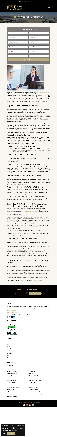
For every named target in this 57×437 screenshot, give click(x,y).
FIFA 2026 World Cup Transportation (37, 394)
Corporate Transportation (12, 376)
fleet (45, 241)
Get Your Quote (28, 59)
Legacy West (19, 160)
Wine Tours (31, 373)
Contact (8, 360)
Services (8, 346)
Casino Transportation (33, 387)
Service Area (9, 348)
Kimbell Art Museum (27, 170)
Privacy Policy (10, 362)
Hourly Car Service (11, 382)
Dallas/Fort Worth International (42, 92)
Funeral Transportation (34, 369)
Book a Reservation (35, 294)
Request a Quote (21, 294)
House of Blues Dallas (43, 232)
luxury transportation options (28, 211)
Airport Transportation (11, 369)
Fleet (8, 351)
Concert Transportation (12, 373)
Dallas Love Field (10, 148)
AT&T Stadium (19, 189)
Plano (15, 157)
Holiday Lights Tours (11, 380)
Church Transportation (33, 389)
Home (8, 342)
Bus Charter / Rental (33, 385)
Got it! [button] (4, 433)
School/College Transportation (35, 380)
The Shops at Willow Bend (30, 160)
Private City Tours (10, 389)
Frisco (8, 178)
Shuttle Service (10, 391)
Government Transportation (35, 391)
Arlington (13, 189)
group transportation (17, 233)
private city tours (24, 225)
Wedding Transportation (12, 396)
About (8, 344)
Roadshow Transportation (34, 378)
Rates (8, 355)
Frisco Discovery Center (36, 181)
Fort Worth (9, 166)
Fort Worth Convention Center (40, 218)
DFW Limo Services (25, 402)
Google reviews (42, 277)
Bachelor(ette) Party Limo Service (14, 371)
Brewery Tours (32, 371)
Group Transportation (11, 378)
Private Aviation (32, 382)
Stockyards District (33, 168)
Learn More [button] (14, 430)
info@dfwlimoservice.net (34, 1)
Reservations (9, 353)
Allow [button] (11, 433)
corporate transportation (12, 220)
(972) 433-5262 (22, 1)
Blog (8, 358)
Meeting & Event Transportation (14, 385)
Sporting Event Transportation (13, 394)
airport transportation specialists (26, 279)
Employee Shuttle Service (34, 376)
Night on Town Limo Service (13, 387)
